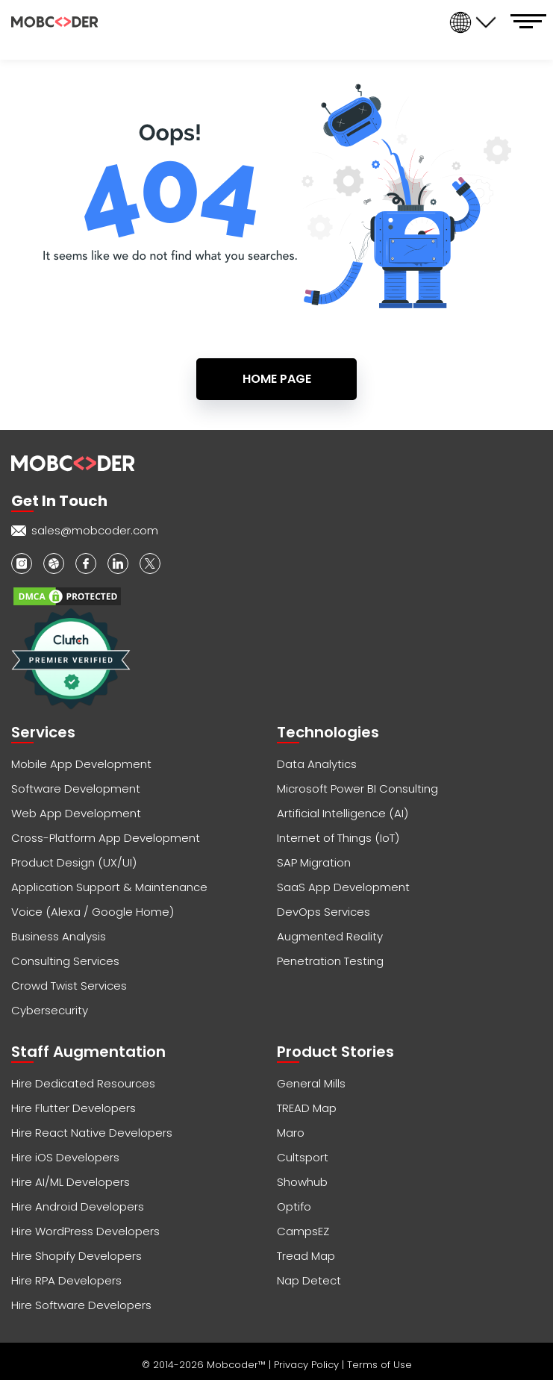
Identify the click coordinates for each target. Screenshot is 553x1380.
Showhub (302, 1182)
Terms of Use (379, 1365)
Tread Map (306, 1256)
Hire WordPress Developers (85, 1231)
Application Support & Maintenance (109, 887)
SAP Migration (314, 862)
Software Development (75, 788)
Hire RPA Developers (66, 1280)
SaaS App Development (343, 887)
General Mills (311, 1083)
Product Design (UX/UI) (74, 862)
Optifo (294, 1206)
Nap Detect (309, 1280)
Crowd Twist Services (69, 985)
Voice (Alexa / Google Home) (92, 912)
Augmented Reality (330, 936)
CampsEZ (303, 1231)
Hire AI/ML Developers (70, 1182)
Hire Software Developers (81, 1305)
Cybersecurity (49, 1010)
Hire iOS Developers (65, 1157)
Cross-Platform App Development (105, 838)
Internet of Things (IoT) (338, 838)
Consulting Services (65, 961)
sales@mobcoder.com (94, 530)
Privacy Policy (308, 1365)
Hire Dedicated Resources (83, 1083)
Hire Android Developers (77, 1206)
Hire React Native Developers (91, 1132)
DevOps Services (323, 912)
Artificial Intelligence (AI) (342, 813)
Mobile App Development (81, 764)
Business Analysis (58, 936)
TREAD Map (307, 1108)
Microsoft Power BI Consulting (357, 788)
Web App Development (76, 813)
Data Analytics (317, 764)
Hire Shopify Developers (76, 1256)
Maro (290, 1132)
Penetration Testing (330, 961)
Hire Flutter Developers (73, 1108)
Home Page (277, 378)
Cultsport (302, 1157)
